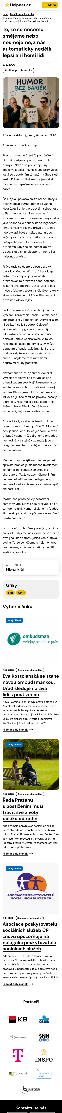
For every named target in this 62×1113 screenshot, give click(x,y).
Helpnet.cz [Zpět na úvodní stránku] (20, 4)
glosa (10, 592)
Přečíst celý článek (15, 729)
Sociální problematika (22, 13)
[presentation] (31, 640)
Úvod (5, 13)
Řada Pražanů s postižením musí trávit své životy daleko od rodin (23, 809)
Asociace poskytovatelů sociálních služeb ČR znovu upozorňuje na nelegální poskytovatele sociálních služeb (30, 936)
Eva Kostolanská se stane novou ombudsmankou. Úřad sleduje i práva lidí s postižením (31, 685)
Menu (52, 5)
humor (21, 592)
